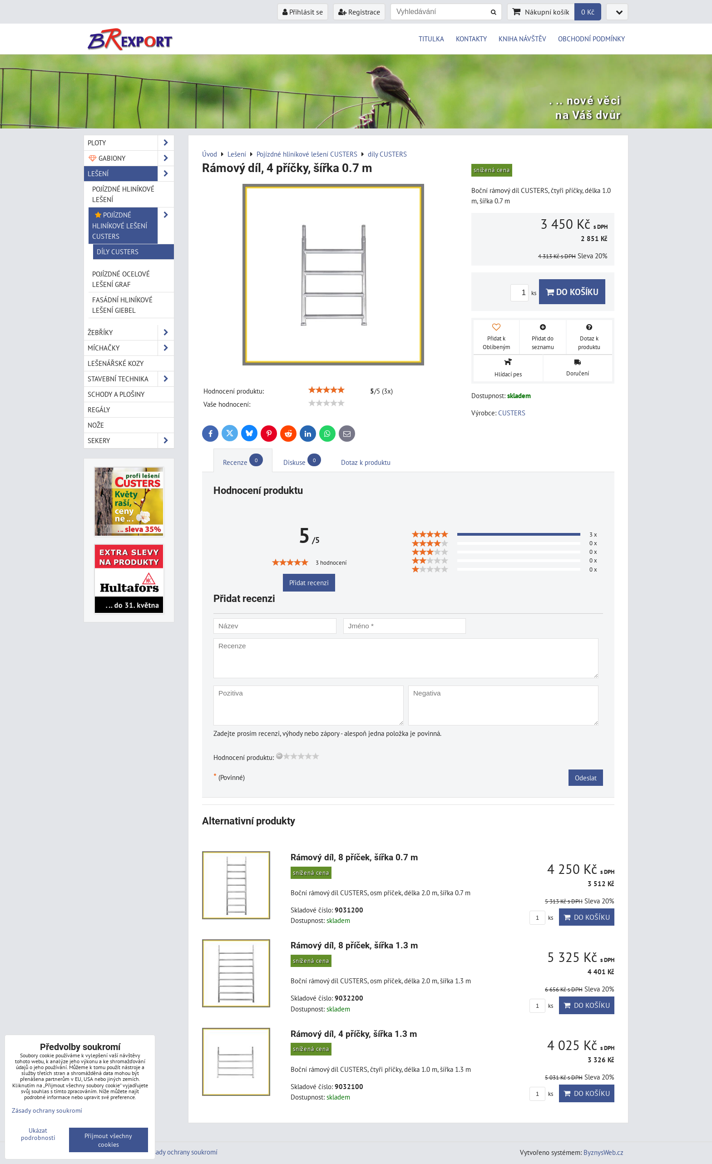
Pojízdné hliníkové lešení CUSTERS (133, 225)
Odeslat (586, 777)
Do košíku (572, 291)
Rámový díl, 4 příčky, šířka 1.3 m (354, 1034)
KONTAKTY (471, 38)
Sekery (131, 440)
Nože (96, 424)
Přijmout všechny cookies (108, 1140)
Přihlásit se (302, 11)
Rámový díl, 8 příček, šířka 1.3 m (354, 945)
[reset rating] (279, 756)
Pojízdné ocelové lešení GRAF (121, 279)
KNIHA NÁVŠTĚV (522, 38)
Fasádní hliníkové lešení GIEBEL (122, 305)
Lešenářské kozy (115, 363)
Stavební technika (131, 378)
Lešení (131, 173)
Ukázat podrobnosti (38, 1134)
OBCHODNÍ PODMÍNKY (591, 38)
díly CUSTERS (117, 251)
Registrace (359, 11)
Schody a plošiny (116, 394)
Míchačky (131, 347)
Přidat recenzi (309, 582)
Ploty (131, 142)
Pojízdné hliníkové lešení (123, 194)
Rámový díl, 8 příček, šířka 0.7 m (354, 857)
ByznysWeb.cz (603, 1152)
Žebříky (131, 332)
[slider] (326, 390)
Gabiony (131, 158)
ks (524, 293)
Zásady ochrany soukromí (182, 1151)
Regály (99, 409)
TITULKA (431, 38)
